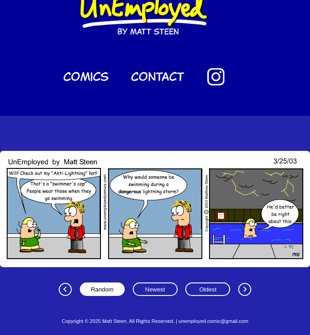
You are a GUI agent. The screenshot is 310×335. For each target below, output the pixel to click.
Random (102, 289)
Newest (155, 289)
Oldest (208, 289)
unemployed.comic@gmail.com (214, 321)
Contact (157, 76)
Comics (86, 76)
